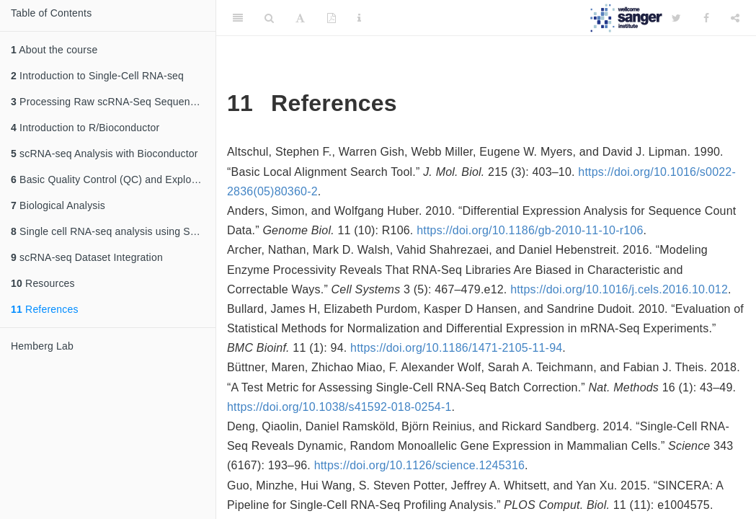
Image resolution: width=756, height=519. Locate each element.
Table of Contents (51, 13)
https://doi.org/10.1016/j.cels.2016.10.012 (619, 289)
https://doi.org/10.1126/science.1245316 (419, 465)
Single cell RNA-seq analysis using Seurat (112, 231)
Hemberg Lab (42, 346)
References (45, 309)
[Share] (735, 18)
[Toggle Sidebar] (238, 18)
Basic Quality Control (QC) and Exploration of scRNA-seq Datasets (113, 179)
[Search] (269, 18)
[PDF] (331, 18)
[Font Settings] (300, 18)
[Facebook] (706, 18)
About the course (54, 50)
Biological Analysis (58, 205)
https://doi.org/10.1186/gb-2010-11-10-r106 (530, 230)
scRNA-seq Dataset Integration (87, 257)
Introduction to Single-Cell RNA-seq (97, 75)
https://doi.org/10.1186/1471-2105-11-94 (456, 348)
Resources (43, 283)
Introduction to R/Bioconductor (85, 127)
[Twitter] (676, 18)
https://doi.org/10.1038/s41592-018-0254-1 (339, 407)
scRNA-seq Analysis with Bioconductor (104, 153)
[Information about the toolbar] (359, 18)
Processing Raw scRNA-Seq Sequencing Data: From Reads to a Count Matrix (113, 101)
